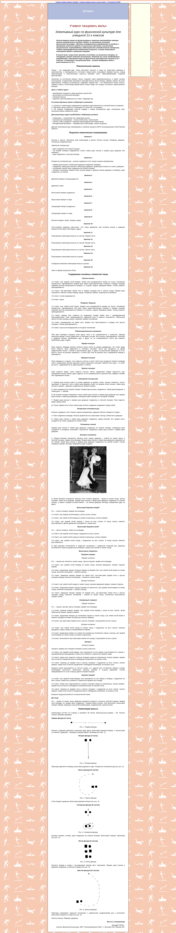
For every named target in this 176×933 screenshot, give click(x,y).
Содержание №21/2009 (113, 2)
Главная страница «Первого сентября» (67, 2)
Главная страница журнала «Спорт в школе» (93, 2)
